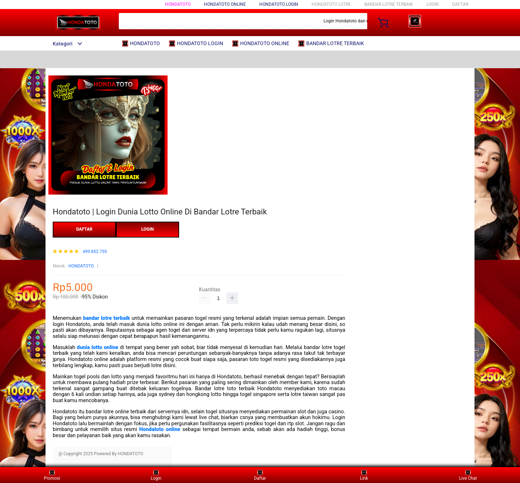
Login (156, 475)
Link (364, 475)
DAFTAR (460, 4)
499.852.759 (95, 251)
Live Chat (468, 475)
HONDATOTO (178, 4)
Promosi (52, 475)
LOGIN (432, 4)
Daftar (260, 475)
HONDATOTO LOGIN (278, 4)
